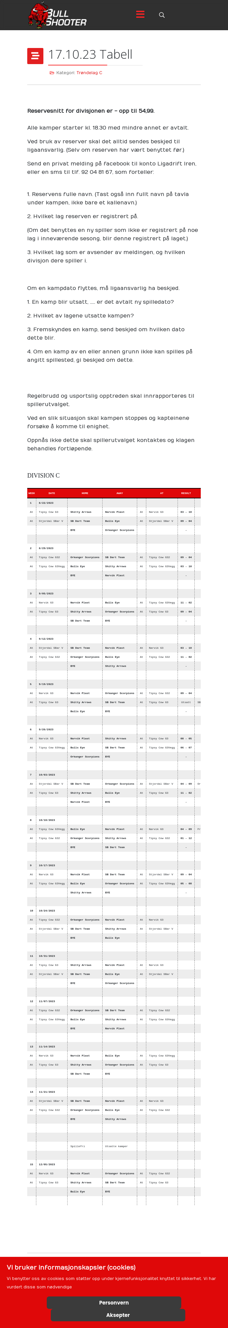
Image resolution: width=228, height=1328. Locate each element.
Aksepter (118, 1315)
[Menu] (140, 15)
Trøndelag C (89, 72)
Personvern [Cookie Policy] (114, 1302)
